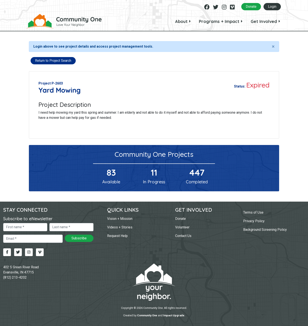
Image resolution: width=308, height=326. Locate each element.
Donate (251, 7)
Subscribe (79, 238)
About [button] (181, 21)
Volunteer (182, 227)
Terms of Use (253, 212)
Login (272, 7)
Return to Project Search (53, 61)
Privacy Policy (254, 221)
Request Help (117, 236)
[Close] (273, 46)
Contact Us (183, 236)
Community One (147, 315)
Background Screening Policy (265, 230)
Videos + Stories (119, 227)
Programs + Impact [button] (219, 21)
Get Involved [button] (264, 21)
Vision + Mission (119, 219)
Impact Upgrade (173, 315)
